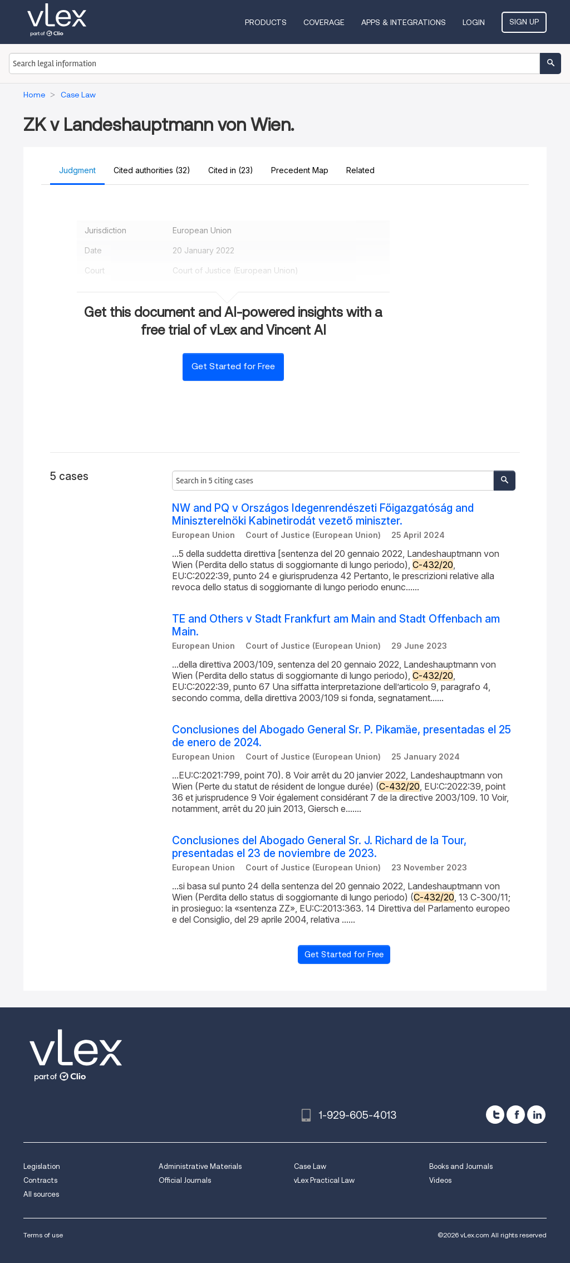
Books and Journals (461, 1166)
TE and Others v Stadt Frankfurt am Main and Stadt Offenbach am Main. (336, 625)
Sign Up (524, 21)
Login (474, 22)
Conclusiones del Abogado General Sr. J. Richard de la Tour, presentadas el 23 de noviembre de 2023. (319, 847)
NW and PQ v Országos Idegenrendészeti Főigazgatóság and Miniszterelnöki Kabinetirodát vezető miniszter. (323, 514)
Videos (440, 1180)
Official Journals (185, 1180)
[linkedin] (536, 1114)
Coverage (324, 22)
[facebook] (516, 1114)
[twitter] (495, 1114)
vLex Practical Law (324, 1180)
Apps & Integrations (403, 22)
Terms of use (43, 1234)
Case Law (310, 1166)
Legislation (41, 1166)
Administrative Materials (200, 1166)
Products (266, 22)
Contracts (40, 1180)
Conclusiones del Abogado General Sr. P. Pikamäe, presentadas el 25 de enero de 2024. (341, 736)
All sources (41, 1194)
